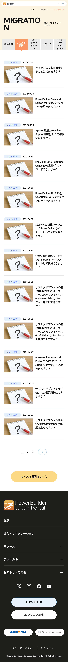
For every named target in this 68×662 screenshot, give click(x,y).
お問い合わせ (34, 602)
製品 (6, 520)
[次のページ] (42, 452)
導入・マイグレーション (19, 533)
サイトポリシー (48, 648)
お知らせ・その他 (15, 572)
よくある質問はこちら (34, 476)
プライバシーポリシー (22, 648)
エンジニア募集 (34, 614)
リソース (9, 546)
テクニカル (11, 559)
